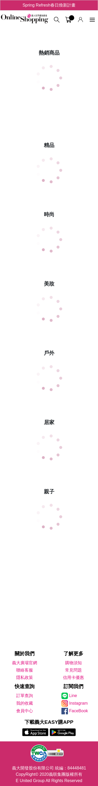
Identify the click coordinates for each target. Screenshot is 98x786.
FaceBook (78, 711)
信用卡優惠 (73, 677)
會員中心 (24, 711)
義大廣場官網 (24, 663)
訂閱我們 (73, 686)
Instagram (78, 703)
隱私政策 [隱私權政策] (24, 677)
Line (73, 695)
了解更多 (73, 653)
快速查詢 (24, 686)
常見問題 (73, 670)
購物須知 (73, 663)
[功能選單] (92, 20)
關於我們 (24, 653)
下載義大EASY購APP (49, 722)
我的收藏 (24, 703)
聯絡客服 (24, 670)
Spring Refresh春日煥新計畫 (49, 5)
